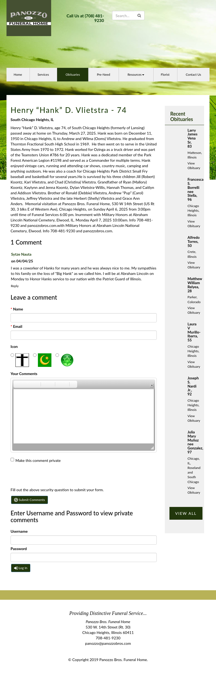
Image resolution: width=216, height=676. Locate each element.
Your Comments (24, 373)
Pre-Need (103, 74)
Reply (15, 286)
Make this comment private (36, 460)
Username (19, 531)
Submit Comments (29, 500)
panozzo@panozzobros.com (108, 643)
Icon (14, 346)
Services (43, 74)
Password (19, 548)
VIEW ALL (186, 513)
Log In (20, 568)
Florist (165, 74)
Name (17, 309)
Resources (135, 74)
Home (18, 74)
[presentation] (52, 476)
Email (16, 326)
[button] (17, 384)
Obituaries (73, 74)
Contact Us (193, 74)
